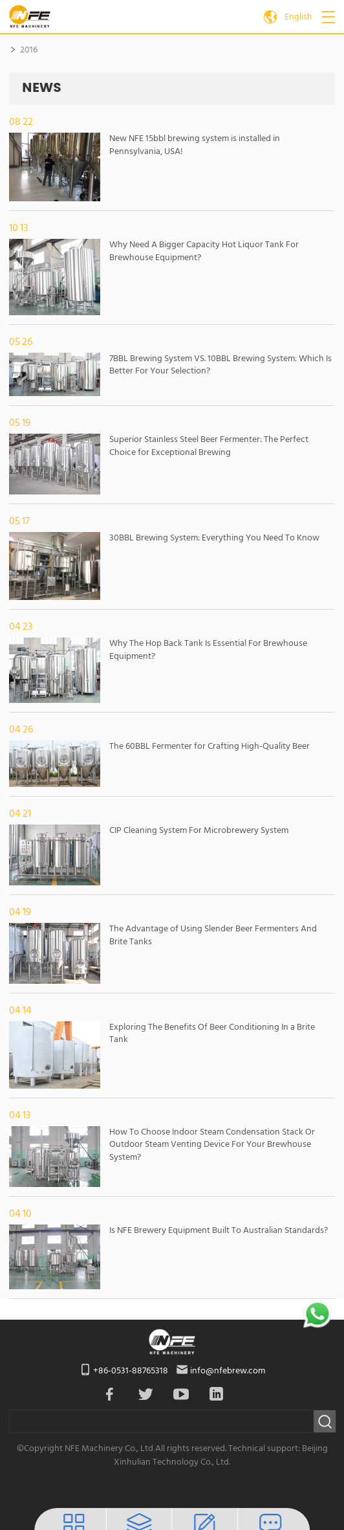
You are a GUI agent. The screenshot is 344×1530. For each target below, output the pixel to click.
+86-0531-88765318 (130, 1370)
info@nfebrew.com (227, 1370)
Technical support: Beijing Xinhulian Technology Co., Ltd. (221, 1455)
